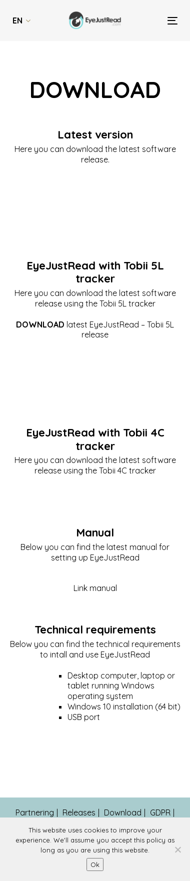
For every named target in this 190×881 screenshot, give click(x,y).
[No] (177, 849)
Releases (79, 813)
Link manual (95, 588)
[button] (21, 21)
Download (123, 813)
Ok (95, 864)
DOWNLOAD (40, 325)
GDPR (160, 813)
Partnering (35, 813)
